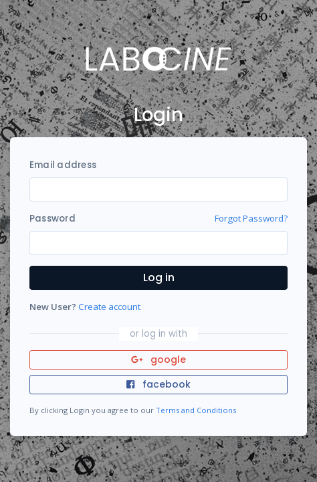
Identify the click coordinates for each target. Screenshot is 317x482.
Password (52, 218)
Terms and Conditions (196, 410)
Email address (62, 165)
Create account (109, 307)
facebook (158, 384)
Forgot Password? (251, 218)
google (159, 359)
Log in (159, 277)
